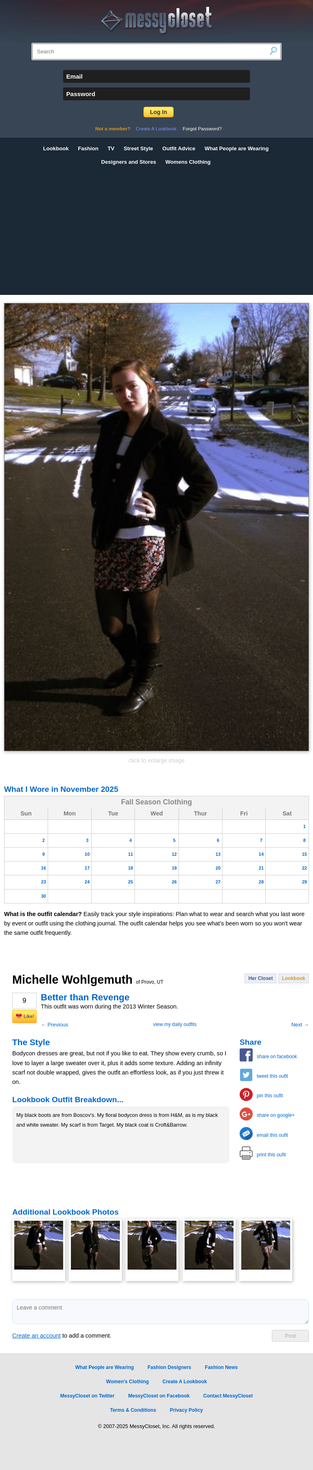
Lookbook (56, 148)
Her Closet (260, 978)
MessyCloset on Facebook (159, 1396)
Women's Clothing (127, 1381)
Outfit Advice (178, 148)
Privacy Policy (186, 1410)
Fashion (88, 148)
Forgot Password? (202, 129)
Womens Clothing (188, 162)
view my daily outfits (175, 1024)
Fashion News (221, 1367)
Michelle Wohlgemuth (87, 979)
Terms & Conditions (133, 1410)
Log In (158, 112)
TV (111, 148)
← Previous (54, 1025)
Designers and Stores (128, 162)
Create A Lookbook (156, 129)
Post (290, 1336)
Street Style (138, 148)
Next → (300, 1025)
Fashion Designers (169, 1367)
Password (80, 93)
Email (74, 76)
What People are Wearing (237, 148)
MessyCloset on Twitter (87, 1396)
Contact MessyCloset (228, 1396)
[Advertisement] (156, 230)
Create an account (36, 1335)
